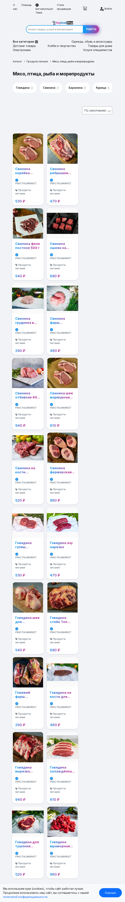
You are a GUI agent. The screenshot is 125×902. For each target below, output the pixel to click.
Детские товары (24, 41)
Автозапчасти (22, 794)
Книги (17, 757)
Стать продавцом (64, 6)
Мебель (18, 812)
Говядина (25, 83)
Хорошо (110, 892)
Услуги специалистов (97, 45)
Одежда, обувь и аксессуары (92, 37)
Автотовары (21, 800)
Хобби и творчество (62, 41)
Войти (105, 9)
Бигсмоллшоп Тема (44, 9)
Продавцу (20, 818)
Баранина (78, 83)
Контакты (19, 830)
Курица (103, 83)
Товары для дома (100, 41)
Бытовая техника (24, 806)
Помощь (26, 4)
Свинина (51, 83)
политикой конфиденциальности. (25, 896)
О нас (15, 6)
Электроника (22, 45)
